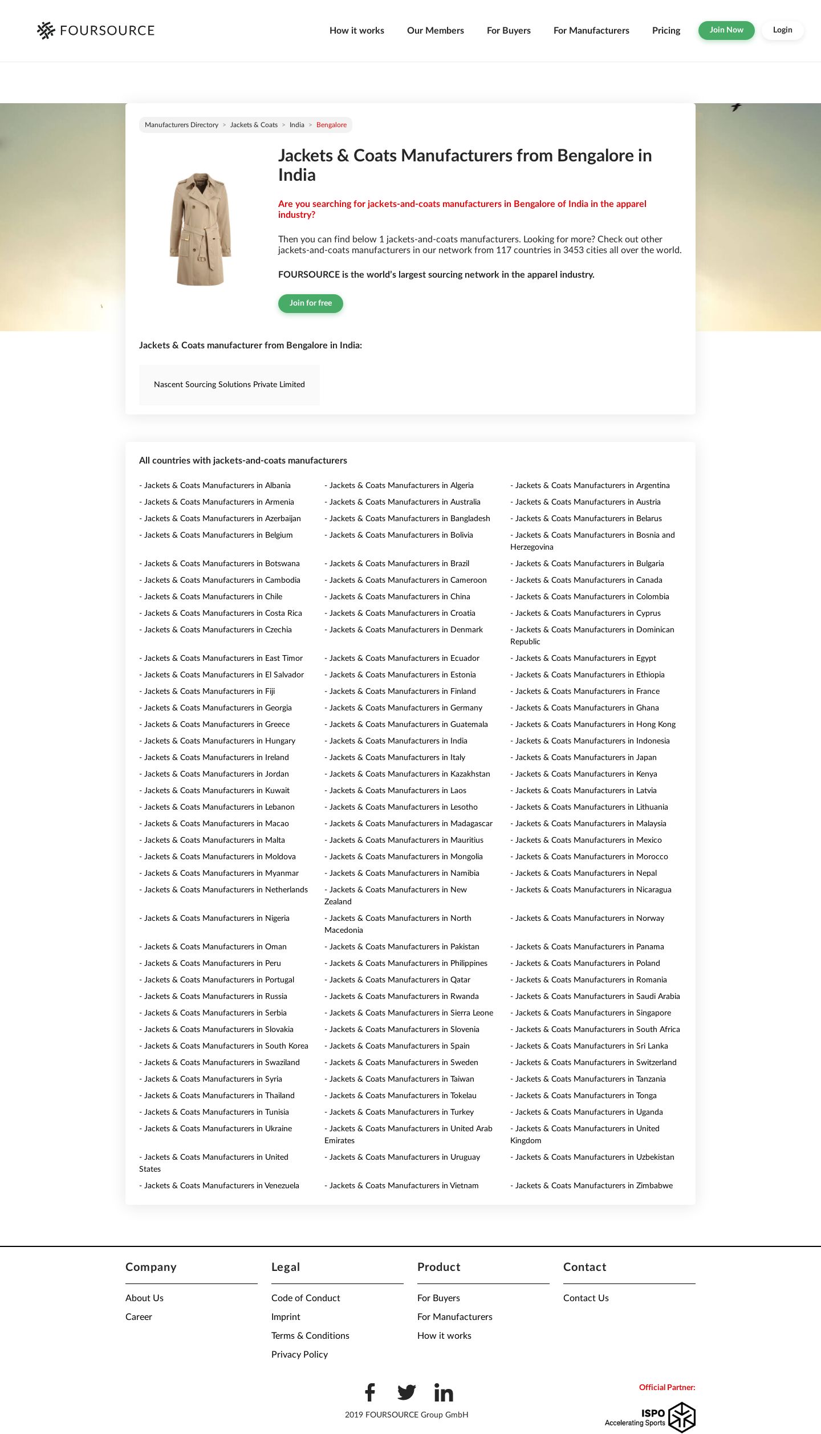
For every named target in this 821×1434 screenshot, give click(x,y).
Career (138, 1317)
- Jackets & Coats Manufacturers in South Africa (595, 1030)
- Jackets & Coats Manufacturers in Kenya (583, 774)
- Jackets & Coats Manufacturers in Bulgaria (587, 564)
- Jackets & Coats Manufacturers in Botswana (219, 564)
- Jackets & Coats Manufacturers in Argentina (590, 486)
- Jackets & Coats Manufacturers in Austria (585, 502)
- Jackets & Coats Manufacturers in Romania (588, 980)
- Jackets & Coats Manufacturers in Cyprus (585, 614)
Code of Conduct (305, 1298)
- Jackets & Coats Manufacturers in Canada (586, 580)
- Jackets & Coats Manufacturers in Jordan (214, 774)
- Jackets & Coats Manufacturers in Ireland (214, 758)
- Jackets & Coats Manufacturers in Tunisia (214, 1112)
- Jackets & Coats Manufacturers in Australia (402, 502)
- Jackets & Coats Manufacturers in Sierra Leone (408, 1013)
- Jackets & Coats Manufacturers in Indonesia (590, 741)
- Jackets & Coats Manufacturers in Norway (587, 919)
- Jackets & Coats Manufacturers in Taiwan (399, 1079)
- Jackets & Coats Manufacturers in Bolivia (398, 535)
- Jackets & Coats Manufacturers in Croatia (399, 614)
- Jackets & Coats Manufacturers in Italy (394, 758)
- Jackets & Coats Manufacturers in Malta (212, 840)
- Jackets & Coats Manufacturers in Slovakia (216, 1030)
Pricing (666, 30)
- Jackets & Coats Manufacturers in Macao (214, 824)
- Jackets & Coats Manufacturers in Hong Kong (593, 725)
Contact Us (586, 1298)
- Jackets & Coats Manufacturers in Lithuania (589, 807)
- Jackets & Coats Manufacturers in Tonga (583, 1096)
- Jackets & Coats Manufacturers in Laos (395, 791)
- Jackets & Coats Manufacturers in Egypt (583, 659)
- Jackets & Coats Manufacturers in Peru (210, 964)
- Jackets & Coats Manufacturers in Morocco (589, 857)
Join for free (311, 303)
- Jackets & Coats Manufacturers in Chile (210, 597)
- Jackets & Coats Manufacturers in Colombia (589, 597)
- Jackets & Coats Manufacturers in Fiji (207, 692)
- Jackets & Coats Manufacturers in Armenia (216, 502)
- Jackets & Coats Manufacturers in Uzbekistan (592, 1157)
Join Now (726, 30)
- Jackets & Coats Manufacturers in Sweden (401, 1063)
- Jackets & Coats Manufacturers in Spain (397, 1046)
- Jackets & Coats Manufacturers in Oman (213, 947)
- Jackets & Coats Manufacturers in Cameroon (405, 580)
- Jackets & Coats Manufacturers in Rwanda (401, 997)
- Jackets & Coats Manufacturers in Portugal (216, 980)
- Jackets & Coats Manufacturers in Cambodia (219, 580)
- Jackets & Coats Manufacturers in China (397, 597)
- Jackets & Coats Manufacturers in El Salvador (221, 675)
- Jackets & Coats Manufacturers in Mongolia (403, 857)
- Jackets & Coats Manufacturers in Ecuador (401, 659)
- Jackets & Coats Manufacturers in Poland (585, 964)
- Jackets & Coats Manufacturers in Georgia (215, 708)
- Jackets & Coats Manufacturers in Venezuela (219, 1186)
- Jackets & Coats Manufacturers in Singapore (590, 1013)
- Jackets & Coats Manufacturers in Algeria (399, 486)
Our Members (435, 30)
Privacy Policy (299, 1354)
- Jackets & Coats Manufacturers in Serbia (213, 1013)
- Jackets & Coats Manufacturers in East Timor (221, 659)
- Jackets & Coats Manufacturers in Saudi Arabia (595, 997)
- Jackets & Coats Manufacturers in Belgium (216, 535)
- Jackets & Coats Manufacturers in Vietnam (401, 1186)
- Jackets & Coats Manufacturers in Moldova (217, 857)
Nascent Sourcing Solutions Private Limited (229, 385)
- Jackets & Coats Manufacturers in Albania (215, 486)
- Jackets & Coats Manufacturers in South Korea (223, 1046)
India (297, 124)
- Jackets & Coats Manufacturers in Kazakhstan (407, 774)
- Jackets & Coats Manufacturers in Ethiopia (587, 675)
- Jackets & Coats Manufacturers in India (396, 741)
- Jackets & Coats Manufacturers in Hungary (217, 741)
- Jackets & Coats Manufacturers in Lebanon (217, 807)
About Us (144, 1298)
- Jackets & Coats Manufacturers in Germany (403, 708)
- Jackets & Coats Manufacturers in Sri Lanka (589, 1046)
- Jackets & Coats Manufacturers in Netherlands (223, 890)
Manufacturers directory (181, 124)
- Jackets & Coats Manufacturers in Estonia (400, 675)
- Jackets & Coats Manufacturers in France (585, 692)
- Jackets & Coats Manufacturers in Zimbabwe (591, 1186)
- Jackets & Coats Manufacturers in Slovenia (401, 1030)
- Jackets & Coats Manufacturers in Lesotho (401, 807)
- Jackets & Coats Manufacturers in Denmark (403, 630)
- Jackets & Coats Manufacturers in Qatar (397, 980)
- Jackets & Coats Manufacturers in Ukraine (215, 1129)
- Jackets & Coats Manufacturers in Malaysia (588, 824)
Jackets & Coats (254, 124)
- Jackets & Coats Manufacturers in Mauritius (403, 840)
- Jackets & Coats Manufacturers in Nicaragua (591, 890)
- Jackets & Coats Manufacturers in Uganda (586, 1112)
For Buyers (509, 30)
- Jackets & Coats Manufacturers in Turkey (399, 1112)
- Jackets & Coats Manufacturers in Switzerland (593, 1063)
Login (782, 30)
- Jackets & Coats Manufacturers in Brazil (396, 564)
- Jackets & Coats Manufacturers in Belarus (586, 519)
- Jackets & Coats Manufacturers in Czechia (215, 630)
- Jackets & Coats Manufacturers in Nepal (583, 874)
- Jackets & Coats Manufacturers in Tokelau (400, 1096)
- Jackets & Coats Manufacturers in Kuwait (214, 791)
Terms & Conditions (310, 1335)
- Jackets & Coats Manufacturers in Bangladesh (407, 519)
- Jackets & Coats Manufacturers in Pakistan (401, 947)
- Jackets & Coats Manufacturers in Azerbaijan (220, 519)
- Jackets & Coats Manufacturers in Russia (213, 997)
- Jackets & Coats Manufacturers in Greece (214, 725)
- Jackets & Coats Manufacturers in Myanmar (219, 874)
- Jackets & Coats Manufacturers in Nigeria (214, 919)
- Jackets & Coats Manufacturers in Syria (210, 1079)
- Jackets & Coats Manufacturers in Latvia (583, 791)
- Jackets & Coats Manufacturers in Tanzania (588, 1079)
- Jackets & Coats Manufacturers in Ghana (584, 708)
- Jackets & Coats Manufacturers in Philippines (405, 964)
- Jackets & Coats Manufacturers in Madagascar (408, 824)
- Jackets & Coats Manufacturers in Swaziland (219, 1063)
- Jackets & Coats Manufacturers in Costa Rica (220, 614)
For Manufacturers (591, 30)
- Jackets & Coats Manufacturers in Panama (587, 947)
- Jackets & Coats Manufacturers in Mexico (586, 840)
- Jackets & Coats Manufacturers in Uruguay (402, 1157)
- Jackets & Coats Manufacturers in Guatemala (406, 725)
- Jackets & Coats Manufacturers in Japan (583, 758)
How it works (357, 30)
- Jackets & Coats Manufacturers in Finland (400, 692)
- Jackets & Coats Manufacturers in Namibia (401, 874)
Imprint (285, 1317)
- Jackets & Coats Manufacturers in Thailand (217, 1096)
